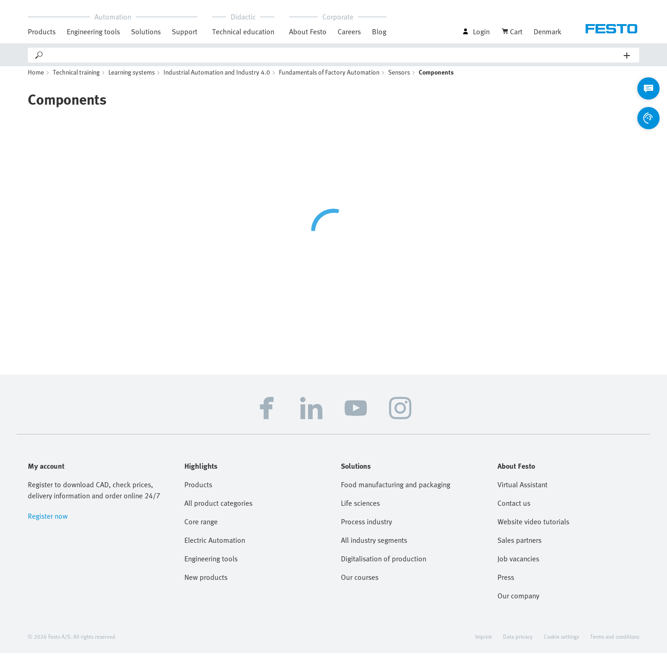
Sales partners (519, 547)
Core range (201, 528)
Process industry (366, 528)
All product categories (218, 509)
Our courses (359, 584)
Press (505, 584)
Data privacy (518, 643)
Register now (48, 522)
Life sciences (360, 509)
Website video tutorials (533, 528)
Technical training (76, 79)
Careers (349, 31)
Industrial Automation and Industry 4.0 (217, 79)
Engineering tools (93, 31)
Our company (518, 602)
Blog (379, 31)
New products (205, 584)
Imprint (483, 643)
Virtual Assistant (522, 491)
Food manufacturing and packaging (395, 491)
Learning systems (131, 79)
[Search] (334, 55)
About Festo (308, 31)
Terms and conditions (614, 643)
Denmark (547, 31)
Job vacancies (518, 565)
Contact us (513, 509)
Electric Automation (214, 547)
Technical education (243, 31)
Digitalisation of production (383, 565)
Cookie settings (561, 643)
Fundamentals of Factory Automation (329, 79)
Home (36, 79)
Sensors (399, 79)
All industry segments (374, 547)
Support (184, 31)
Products (42, 31)
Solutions (146, 31)
